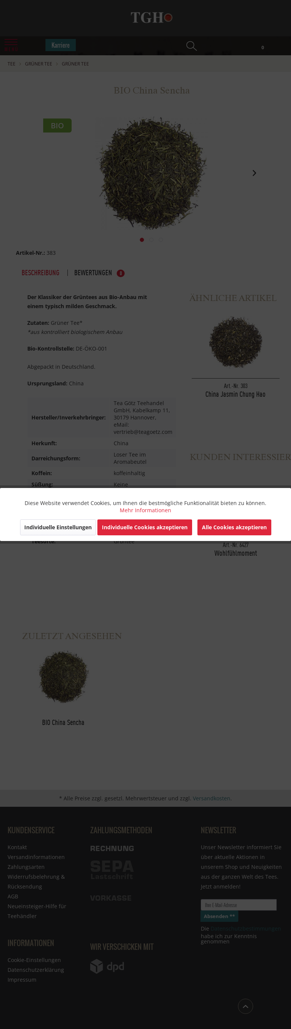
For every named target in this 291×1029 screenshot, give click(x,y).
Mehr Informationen (145, 510)
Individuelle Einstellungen (58, 527)
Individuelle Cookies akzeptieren (145, 527)
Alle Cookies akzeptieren (234, 527)
